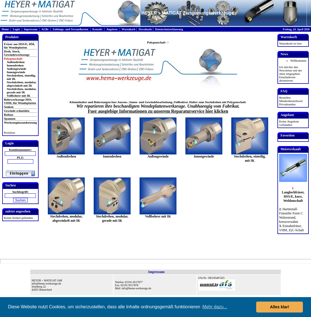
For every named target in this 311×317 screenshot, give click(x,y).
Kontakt (97, 29)
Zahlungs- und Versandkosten (70, 29)
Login (16, 29)
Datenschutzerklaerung (169, 29)
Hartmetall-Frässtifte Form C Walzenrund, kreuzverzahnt (291, 215)
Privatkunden (287, 104)
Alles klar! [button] (279, 307)
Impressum (30, 29)
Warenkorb (128, 29)
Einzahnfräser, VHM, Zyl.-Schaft (291, 228)
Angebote (112, 29)
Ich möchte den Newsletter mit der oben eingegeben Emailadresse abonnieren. (290, 73)
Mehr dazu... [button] (214, 306)
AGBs (45, 29)
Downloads (145, 29)
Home (5, 29)
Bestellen (285, 97)
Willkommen (298, 60)
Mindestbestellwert (291, 101)
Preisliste (9, 132)
